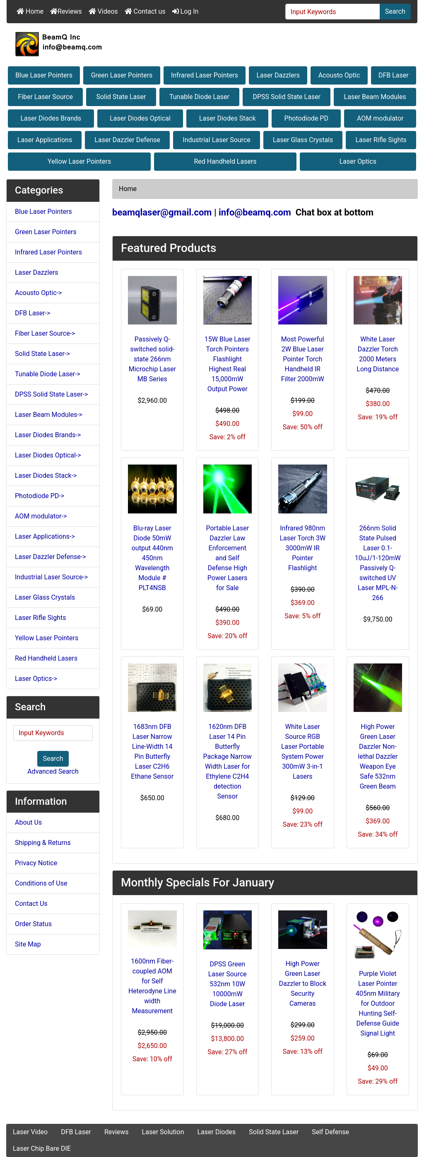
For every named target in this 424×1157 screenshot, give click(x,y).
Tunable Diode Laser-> (47, 374)
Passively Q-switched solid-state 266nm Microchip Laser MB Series (152, 359)
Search (395, 11)
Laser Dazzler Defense (127, 140)
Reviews (66, 11)
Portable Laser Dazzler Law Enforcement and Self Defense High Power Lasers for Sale (227, 558)
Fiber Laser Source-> (45, 333)
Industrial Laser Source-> (51, 577)
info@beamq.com (255, 212)
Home (30, 11)
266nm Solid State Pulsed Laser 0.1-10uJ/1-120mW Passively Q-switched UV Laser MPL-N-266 (378, 563)
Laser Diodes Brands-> (48, 435)
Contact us (145, 11)
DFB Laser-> (33, 313)
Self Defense (330, 1132)
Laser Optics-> (36, 679)
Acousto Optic (339, 75)
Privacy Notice (36, 863)
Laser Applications (44, 140)
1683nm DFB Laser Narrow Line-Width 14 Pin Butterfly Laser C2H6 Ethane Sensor (152, 751)
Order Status (33, 924)
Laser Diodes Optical (140, 118)
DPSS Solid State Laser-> (51, 394)
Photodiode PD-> (39, 496)
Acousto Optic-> (38, 293)
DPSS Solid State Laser (286, 97)
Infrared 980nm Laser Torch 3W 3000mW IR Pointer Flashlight (302, 548)
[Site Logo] (212, 44)
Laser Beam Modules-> (48, 415)
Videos (103, 11)
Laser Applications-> (45, 536)
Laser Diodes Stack (227, 118)
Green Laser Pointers (122, 75)
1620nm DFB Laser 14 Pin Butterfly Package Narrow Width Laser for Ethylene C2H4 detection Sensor (227, 761)
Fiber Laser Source (45, 97)
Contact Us (31, 904)
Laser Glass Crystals (303, 140)
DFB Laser (393, 75)
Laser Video (30, 1132)
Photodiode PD (306, 118)
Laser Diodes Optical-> (48, 455)
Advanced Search (53, 771)
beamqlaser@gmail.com (162, 212)
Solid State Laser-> (42, 354)
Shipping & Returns (43, 843)
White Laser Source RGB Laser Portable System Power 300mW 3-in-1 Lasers (302, 751)
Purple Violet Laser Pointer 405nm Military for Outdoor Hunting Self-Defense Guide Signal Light (378, 1003)
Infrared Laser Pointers (204, 75)
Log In (185, 11)
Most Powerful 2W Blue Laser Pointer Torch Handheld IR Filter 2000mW (302, 359)
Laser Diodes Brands (51, 118)
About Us (28, 822)
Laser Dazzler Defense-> (50, 557)
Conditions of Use (41, 883)
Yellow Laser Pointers (79, 161)
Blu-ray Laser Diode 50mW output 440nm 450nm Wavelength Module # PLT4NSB (152, 558)
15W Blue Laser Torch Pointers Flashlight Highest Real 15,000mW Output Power (228, 364)
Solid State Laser (121, 97)
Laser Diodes (216, 1132)
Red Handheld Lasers (225, 161)
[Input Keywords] (332, 11)
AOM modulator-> (41, 516)
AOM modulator (380, 118)
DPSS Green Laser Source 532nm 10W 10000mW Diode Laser (227, 984)
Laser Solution (163, 1132)
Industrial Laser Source (216, 140)
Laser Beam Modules (375, 97)
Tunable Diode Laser (199, 97)
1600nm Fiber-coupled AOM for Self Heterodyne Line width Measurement (152, 986)
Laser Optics (358, 161)
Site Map (28, 944)
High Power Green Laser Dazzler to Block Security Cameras (302, 983)
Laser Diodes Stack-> (46, 475)
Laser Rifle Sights (380, 140)
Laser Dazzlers (278, 75)
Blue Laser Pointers (43, 75)
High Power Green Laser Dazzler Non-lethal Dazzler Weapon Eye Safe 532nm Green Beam (378, 756)
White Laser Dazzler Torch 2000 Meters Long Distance (378, 354)
